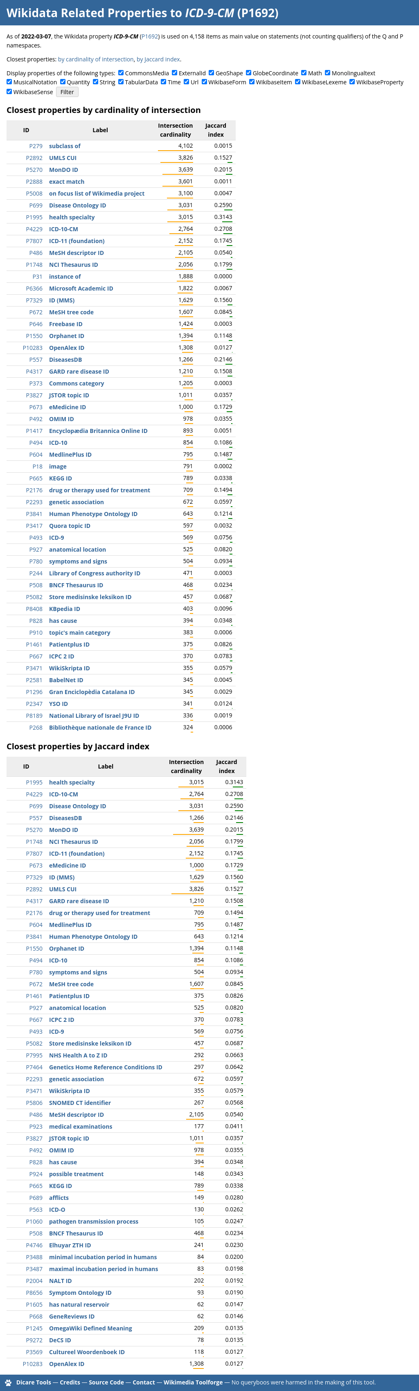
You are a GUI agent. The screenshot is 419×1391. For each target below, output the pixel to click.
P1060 (34, 1221)
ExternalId (192, 73)
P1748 (34, 264)
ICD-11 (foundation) (77, 241)
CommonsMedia (147, 73)
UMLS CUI (63, 158)
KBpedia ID (64, 609)
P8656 (34, 1292)
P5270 (34, 170)
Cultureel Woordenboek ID (87, 1352)
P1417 (34, 431)
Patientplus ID (69, 644)
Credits (70, 1382)
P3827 (34, 395)
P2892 (34, 158)
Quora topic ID (69, 526)
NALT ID (60, 1281)
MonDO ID (63, 170)
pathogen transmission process (93, 1221)
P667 (36, 656)
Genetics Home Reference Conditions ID (105, 1067)
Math (315, 73)
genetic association (76, 502)
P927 (36, 549)
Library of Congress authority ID (94, 573)
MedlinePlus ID (70, 454)
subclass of (65, 146)
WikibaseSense (33, 92)
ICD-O (57, 1209)
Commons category (76, 383)
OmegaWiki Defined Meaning (90, 1328)
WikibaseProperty (379, 82)
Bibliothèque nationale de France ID (100, 727)
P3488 (34, 1257)
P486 (36, 253)
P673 (36, 407)
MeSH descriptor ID (76, 253)
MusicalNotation (35, 82)
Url (194, 82)
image (58, 466)
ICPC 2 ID (61, 656)
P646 (36, 324)
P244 (36, 573)
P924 (36, 1174)
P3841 (34, 514)
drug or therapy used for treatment (99, 490)
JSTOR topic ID (69, 395)
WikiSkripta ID (69, 668)
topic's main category (79, 632)
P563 (36, 1209)
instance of (65, 276)
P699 (36, 205)
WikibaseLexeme (324, 82)
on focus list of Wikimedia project (96, 193)
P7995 (34, 1055)
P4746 (34, 1245)
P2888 (34, 181)
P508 (36, 585)
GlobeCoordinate (275, 73)
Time (174, 82)
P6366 (34, 288)
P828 (36, 620)
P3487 (34, 1269)
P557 (36, 359)
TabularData (141, 82)
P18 (38, 466)
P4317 (34, 371)
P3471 (34, 668)
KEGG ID (60, 478)
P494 (36, 442)
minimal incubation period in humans (103, 1257)
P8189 (34, 715)
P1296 (34, 692)
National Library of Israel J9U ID (94, 715)
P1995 (34, 217)
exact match (66, 181)
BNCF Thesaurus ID (76, 585)
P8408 (34, 609)
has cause (63, 620)
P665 (36, 478)
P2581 (34, 680)
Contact (144, 1382)
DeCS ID (60, 1340)
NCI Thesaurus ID (73, 264)
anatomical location (77, 549)
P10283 (33, 348)
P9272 (34, 1340)
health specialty (72, 217)
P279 (36, 146)
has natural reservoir (79, 1304)
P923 (36, 1126)
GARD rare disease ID (79, 371)
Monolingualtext (353, 73)
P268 (36, 727)
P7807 (34, 241)
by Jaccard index (158, 59)
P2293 (34, 502)
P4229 (34, 229)
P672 (36, 312)
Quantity (78, 82)
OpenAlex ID (66, 348)
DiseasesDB (65, 359)
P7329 (34, 300)
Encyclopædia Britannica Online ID (98, 431)
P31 (38, 276)
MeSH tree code (71, 312)
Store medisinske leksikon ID (90, 597)
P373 (36, 383)
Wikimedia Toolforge (193, 1382)
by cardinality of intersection (96, 59)
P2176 (34, 490)
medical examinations (80, 1126)
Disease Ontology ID (77, 205)
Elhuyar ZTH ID (70, 1245)
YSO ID (58, 704)
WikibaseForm (227, 82)
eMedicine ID (67, 407)
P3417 (34, 526)
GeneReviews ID (72, 1316)
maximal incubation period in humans (103, 1269)
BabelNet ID (66, 680)
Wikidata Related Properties (87, 12)
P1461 (34, 644)
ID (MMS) (61, 300)
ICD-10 (58, 442)
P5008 (34, 193)
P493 (36, 537)
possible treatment (76, 1174)
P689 (36, 1198)
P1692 (150, 36)
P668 (36, 1316)
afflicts (59, 1198)
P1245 (34, 1328)
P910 (36, 632)
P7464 (34, 1067)
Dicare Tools (33, 1382)
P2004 (34, 1281)
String (107, 82)
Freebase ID (66, 324)
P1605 (34, 1304)
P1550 (34, 336)
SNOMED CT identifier (80, 1103)
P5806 (34, 1103)
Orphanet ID (66, 336)
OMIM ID (61, 419)
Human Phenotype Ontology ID (93, 514)
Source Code (106, 1382)
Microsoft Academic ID (81, 288)
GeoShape (229, 73)
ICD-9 (56, 537)
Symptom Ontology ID (80, 1292)
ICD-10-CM (63, 229)
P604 (36, 454)
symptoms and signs (78, 561)
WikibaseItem (274, 82)
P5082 (34, 597)
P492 (36, 419)
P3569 (34, 1352)
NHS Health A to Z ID (78, 1055)
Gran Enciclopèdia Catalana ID (92, 692)
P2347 (34, 704)
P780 (36, 561)
